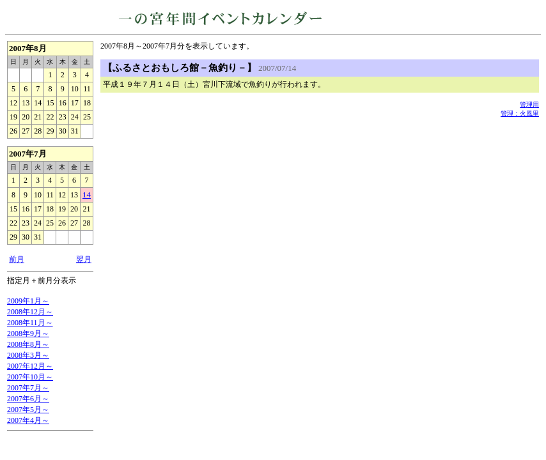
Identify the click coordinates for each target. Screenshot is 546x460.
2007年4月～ (28, 420)
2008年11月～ (30, 322)
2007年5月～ (28, 409)
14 (86, 194)
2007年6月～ (28, 398)
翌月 (83, 259)
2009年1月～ (28, 300)
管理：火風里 (520, 113)
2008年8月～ (28, 344)
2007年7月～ (28, 387)
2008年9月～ (28, 333)
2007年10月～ (30, 376)
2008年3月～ (28, 355)
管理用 (529, 104)
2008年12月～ (30, 311)
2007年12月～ (30, 366)
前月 (16, 259)
